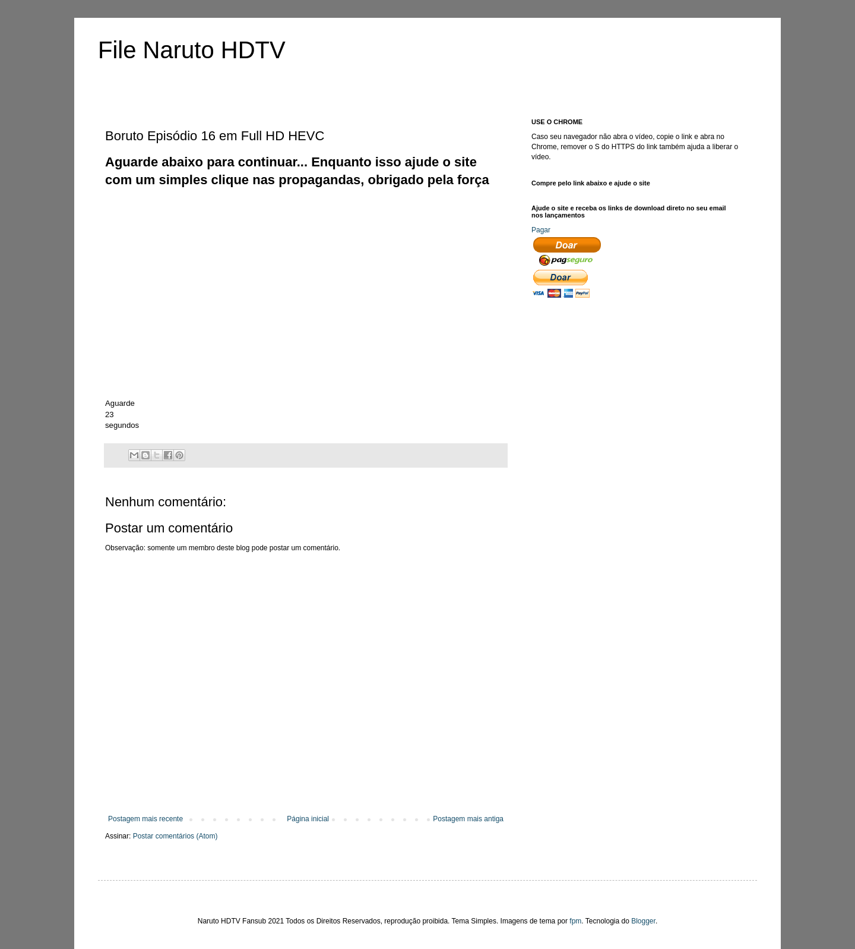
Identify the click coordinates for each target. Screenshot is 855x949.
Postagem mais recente (145, 819)
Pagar (540, 230)
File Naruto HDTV (192, 50)
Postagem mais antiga (468, 819)
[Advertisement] (321, 216)
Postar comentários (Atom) (175, 836)
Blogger (643, 921)
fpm (575, 921)
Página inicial (308, 819)
